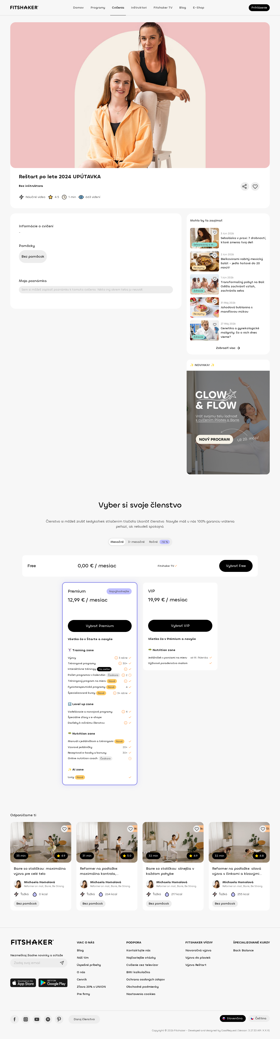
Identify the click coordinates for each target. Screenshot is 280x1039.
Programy (98, 8)
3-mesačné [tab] (136, 542)
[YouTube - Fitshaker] (37, 1019)
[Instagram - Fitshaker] (25, 1019)
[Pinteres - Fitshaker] (59, 1019)
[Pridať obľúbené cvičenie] (64, 828)
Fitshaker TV (162, 8)
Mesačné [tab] (117, 542)
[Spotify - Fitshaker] (48, 1019)
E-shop (198, 8)
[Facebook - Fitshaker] (14, 1019)
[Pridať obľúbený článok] (214, 232)
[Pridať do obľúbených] (255, 186)
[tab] (159, 542)
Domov (78, 8)
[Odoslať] (62, 963)
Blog (182, 8)
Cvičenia (118, 8)
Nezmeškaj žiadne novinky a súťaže (36, 955)
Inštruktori (139, 8)
